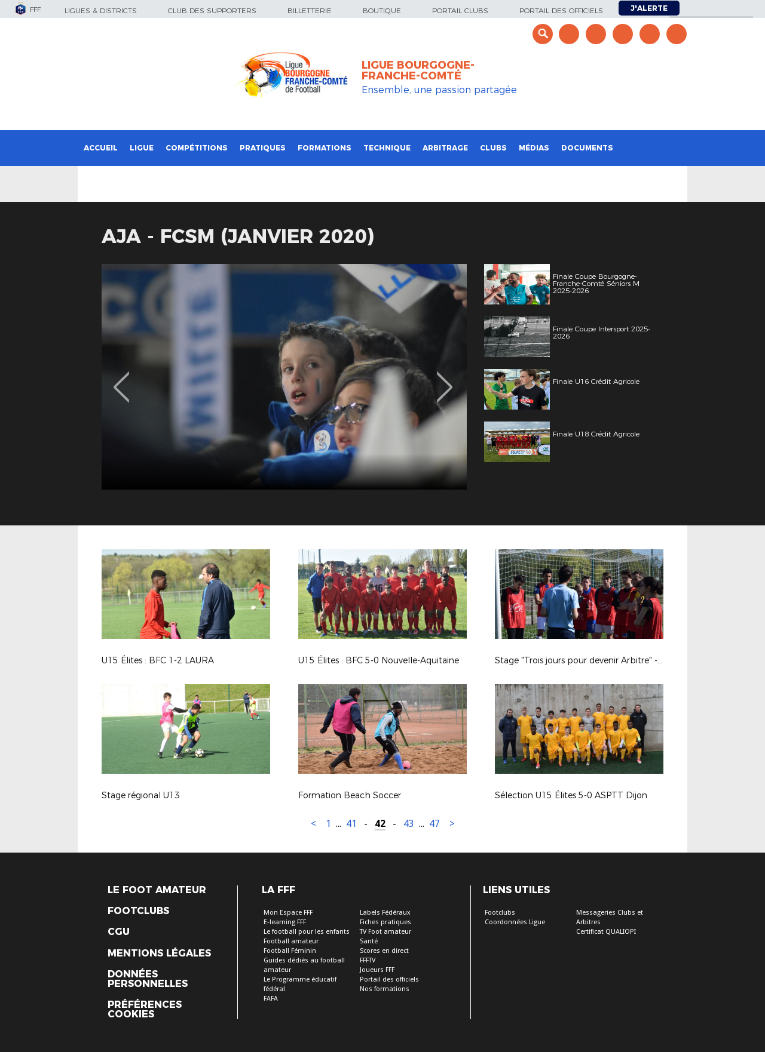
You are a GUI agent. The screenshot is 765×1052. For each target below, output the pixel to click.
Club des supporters (212, 10)
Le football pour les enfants (307, 932)
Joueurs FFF (377, 970)
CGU (119, 932)
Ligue (142, 147)
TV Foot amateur (385, 932)
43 (408, 823)
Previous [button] (121, 378)
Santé (369, 941)
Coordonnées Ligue (515, 922)
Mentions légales (159, 953)
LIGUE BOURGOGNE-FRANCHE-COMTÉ (418, 70)
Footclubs (138, 911)
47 (434, 823)
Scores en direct (384, 951)
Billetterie (309, 10)
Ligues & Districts (101, 10)
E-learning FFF (285, 922)
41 (351, 823)
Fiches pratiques (385, 922)
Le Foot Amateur (157, 890)
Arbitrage (445, 147)
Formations (324, 147)
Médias (534, 147)
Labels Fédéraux (385, 912)
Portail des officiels (561, 10)
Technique (387, 147)
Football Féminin (290, 951)
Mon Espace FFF (288, 912)
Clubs (493, 147)
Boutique (382, 10)
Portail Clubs (460, 10)
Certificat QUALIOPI (606, 932)
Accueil (101, 147)
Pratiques (263, 147)
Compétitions (197, 147)
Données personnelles (148, 979)
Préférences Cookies (145, 1009)
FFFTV (367, 960)
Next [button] (444, 378)
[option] (284, 377)
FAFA (271, 998)
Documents (587, 147)
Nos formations (384, 989)
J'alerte (649, 8)
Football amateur (291, 941)
